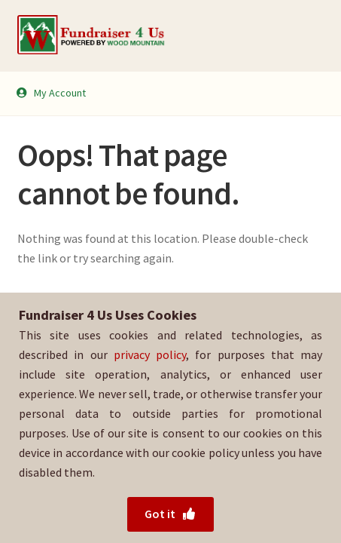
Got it (170, 513)
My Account (51, 93)
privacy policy (150, 354)
